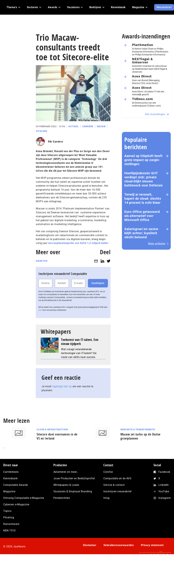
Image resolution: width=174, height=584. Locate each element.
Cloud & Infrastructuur (52, 429)
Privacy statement (152, 545)
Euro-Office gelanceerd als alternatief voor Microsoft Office (142, 216)
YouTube (163, 491)
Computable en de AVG (117, 478)
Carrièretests (11, 471)
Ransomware (11, 524)
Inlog (106, 497)
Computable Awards (15, 484)
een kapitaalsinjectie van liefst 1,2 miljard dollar (78, 243)
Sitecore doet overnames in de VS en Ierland (57, 436)
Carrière (87, 126)
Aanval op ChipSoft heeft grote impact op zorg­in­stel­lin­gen (143, 160)
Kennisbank (10, 478)
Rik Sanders (55, 141)
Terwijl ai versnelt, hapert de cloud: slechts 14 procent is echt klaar (142, 198)
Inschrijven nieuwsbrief (117, 491)
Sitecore (41, 131)
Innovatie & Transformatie (137, 429)
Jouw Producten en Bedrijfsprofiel (74, 478)
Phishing (8, 517)
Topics (7, 511)
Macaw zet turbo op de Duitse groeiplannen (140, 436)
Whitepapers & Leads (66, 484)
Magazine (9, 491)
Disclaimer (89, 545)
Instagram (164, 497)
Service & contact (114, 484)
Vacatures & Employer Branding (72, 491)
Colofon (108, 471)
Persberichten (61, 497)
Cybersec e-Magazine (16, 504)
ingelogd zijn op (62, 386)
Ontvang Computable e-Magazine (23, 497)
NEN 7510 (9, 530)
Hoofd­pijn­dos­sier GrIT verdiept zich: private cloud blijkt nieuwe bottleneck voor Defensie (143, 179)
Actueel (73, 126)
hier (40, 310)
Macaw (101, 126)
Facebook (164, 471)
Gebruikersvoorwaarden (119, 545)
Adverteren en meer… (66, 471)
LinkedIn (163, 484)
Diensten (41, 261)
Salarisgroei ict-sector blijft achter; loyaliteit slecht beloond (141, 233)
